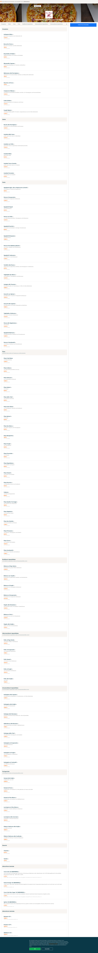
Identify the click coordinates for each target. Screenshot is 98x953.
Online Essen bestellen (83, 24)
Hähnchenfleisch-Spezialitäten (41, 24)
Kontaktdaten (54, 6)
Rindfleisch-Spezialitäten (27, 24)
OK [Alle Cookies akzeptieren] (35, 948)
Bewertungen (46, 6)
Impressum (62, 6)
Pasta (14, 24)
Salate (9, 24)
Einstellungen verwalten (53, 943)
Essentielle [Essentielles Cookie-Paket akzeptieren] (47, 948)
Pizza (19, 24)
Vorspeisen (3, 24)
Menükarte (38, 6)
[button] (67, 24)
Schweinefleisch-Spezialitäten (56, 24)
